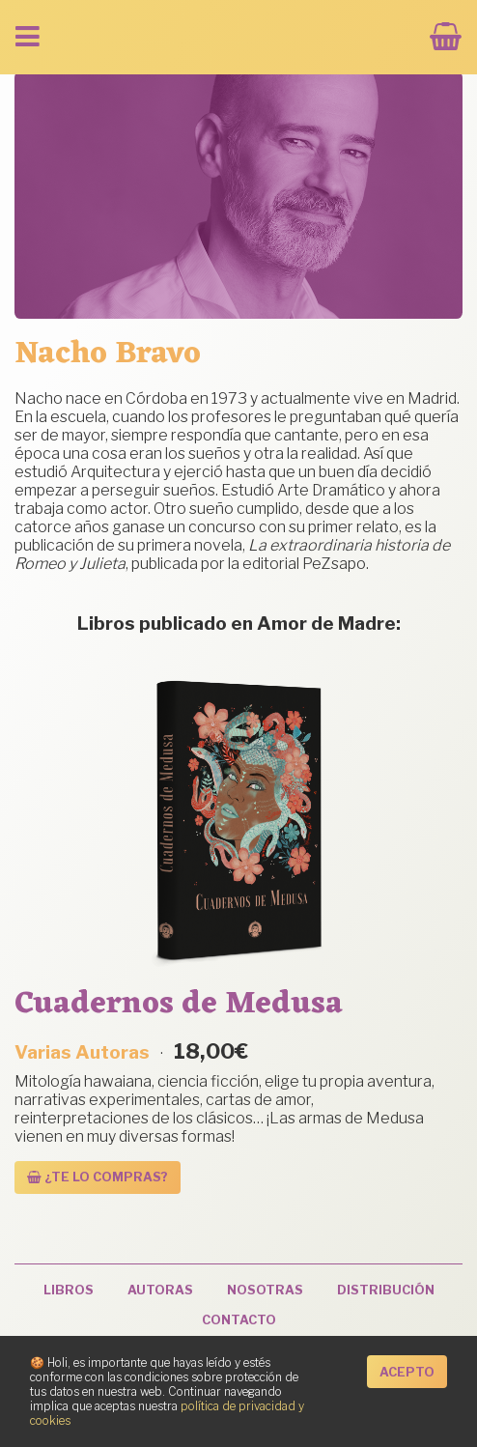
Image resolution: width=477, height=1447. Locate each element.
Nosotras (265, 1290)
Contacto (239, 1320)
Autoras (160, 1290)
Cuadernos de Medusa (178, 1004)
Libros (68, 1290)
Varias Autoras (82, 1052)
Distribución (386, 1290)
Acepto (407, 1372)
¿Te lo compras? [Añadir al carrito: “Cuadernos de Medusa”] (97, 1177)
